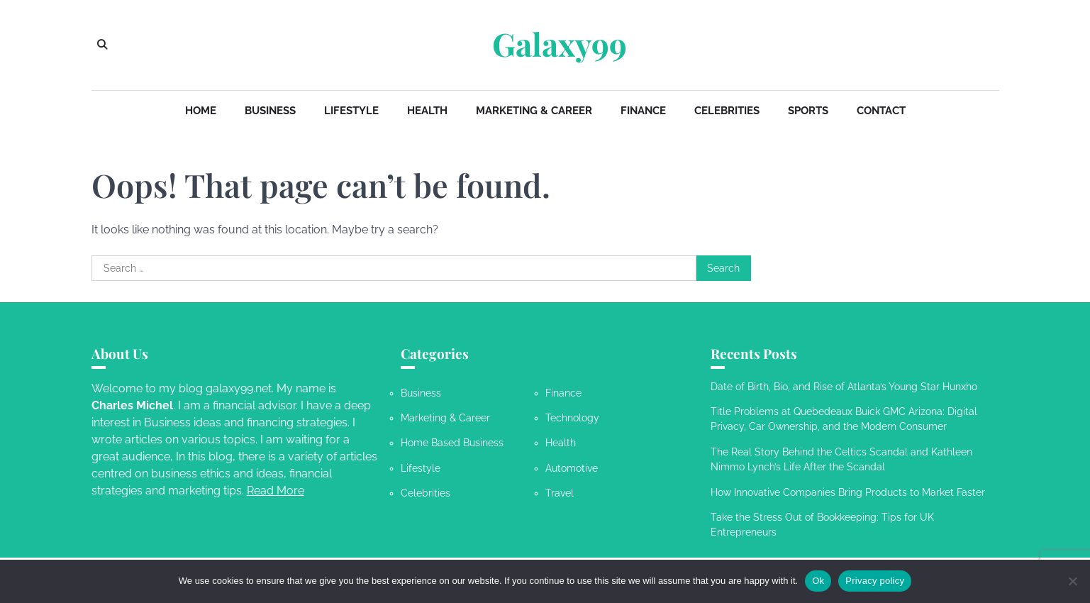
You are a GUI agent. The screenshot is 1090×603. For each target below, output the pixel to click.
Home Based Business (452, 442)
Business (270, 110)
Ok (818, 580)
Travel (559, 493)
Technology (572, 418)
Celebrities (727, 110)
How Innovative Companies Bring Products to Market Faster (848, 492)
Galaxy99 (559, 44)
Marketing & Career (534, 110)
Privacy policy (874, 580)
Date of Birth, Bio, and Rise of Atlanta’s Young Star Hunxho (844, 386)
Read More (275, 490)
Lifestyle (351, 110)
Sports (808, 110)
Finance (643, 110)
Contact (881, 110)
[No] (1072, 581)
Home (200, 110)
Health (427, 110)
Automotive (571, 468)
